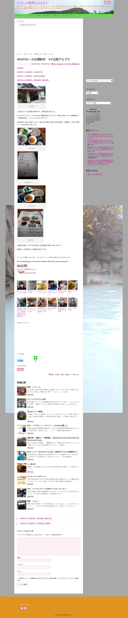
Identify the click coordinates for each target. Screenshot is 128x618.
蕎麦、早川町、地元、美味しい (61, 374)
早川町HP (20, 68)
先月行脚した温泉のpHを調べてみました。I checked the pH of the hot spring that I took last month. (21, 312)
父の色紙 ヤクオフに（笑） (31, 291)
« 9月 (87, 124)
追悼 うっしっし (34, 387)
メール (20, 564)
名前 (19, 558)
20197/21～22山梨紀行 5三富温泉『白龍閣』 (33, 523)
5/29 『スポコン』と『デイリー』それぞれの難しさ (47, 425)
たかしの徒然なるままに (33, 2)
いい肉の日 (31, 464)
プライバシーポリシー (68, 15)
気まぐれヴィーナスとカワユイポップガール (31, 309)
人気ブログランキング (28, 24)
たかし (77, 374)
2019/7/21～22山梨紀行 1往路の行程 (30, 72)
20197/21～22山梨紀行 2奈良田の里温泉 (31, 76)
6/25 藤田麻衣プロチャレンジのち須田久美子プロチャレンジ (42, 310)
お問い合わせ (47, 15)
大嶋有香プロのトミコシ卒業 (62, 291)
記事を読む (30, 394)
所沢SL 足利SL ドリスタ (52, 308)
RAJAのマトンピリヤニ (72, 291)
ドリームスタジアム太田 (36, 399)
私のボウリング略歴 (34, 412)
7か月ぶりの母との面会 (72, 308)
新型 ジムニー (33, 501)
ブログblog (38, 15)
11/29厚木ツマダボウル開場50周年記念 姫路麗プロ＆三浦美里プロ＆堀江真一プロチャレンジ (101, 162)
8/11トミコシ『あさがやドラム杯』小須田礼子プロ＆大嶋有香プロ (52, 452)
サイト (19, 571)
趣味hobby (75, 64)
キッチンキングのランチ (36, 476)
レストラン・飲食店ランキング (26, 269)
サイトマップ (29, 15)
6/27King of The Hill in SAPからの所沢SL (62, 309)
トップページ (19, 15)
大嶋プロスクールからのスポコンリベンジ (52, 292)
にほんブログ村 (26, 273)
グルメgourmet (58, 64)
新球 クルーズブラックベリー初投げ (21, 292)
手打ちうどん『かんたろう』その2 (41, 291)
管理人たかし (56, 15)
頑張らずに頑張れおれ (94, 174)
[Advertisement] (48, 40)
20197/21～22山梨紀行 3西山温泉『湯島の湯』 (33, 80)
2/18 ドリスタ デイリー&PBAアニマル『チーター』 (47, 489)
